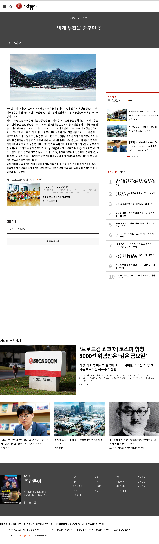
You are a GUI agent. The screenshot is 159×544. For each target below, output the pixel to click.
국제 (97, 481)
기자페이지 (121, 490)
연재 (118, 477)
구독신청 (141, 481)
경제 (97, 477)
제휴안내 (40, 524)
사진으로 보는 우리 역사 (20, 180)
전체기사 (77, 495)
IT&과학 (98, 486)
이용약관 (57, 524)
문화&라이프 (79, 486)
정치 (75, 477)
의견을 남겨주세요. (17, 229)
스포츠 (76, 490)
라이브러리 (121, 486)
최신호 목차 (121, 481)
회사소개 (12, 524)
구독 (40, 180)
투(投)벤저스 (116, 100)
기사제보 (141, 477)
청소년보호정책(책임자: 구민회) (91, 524)
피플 (97, 490)
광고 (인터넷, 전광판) (26, 524)
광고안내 (141, 486)
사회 (75, 481)
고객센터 (48, 524)
